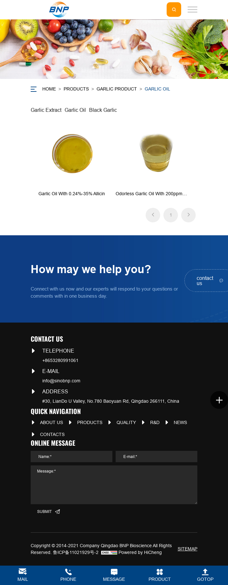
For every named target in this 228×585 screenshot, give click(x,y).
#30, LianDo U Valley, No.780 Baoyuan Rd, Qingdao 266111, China (110, 401)
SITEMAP (187, 549)
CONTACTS (52, 434)
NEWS (180, 422)
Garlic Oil (157, 89)
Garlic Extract (46, 109)
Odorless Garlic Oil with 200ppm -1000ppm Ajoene (149, 194)
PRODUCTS (76, 89)
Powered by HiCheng (140, 552)
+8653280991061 (60, 360)
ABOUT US (51, 422)
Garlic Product (117, 89)
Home (49, 89)
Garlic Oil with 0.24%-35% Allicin (71, 193)
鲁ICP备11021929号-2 (75, 552)
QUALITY (126, 422)
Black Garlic (103, 109)
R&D (155, 422)
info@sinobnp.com (61, 381)
